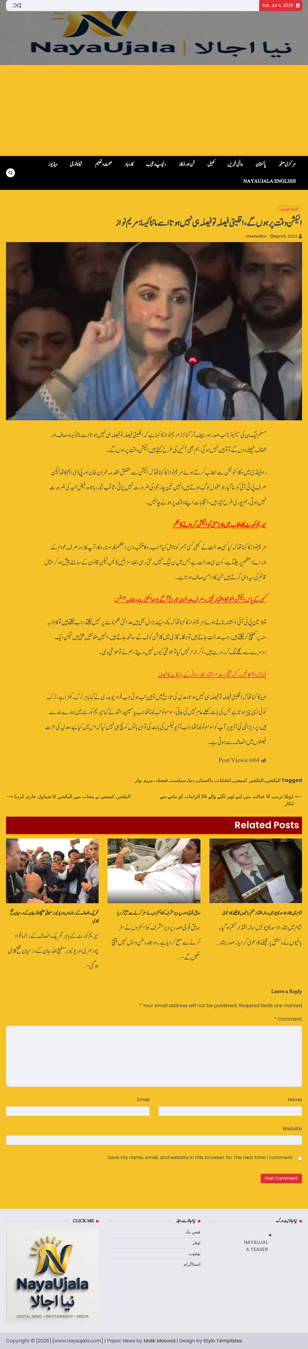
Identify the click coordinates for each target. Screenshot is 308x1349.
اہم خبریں (289, 208)
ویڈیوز (52, 164)
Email (143, 1099)
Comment (288, 1019)
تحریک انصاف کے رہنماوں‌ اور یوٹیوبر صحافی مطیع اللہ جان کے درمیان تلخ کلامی (54, 917)
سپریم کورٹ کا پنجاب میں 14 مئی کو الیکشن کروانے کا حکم (219, 525)
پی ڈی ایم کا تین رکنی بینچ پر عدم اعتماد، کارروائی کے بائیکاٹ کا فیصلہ (212, 675)
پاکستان (261, 164)
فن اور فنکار (187, 164)
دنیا (191, 780)
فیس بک (192, 1232)
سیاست (178, 780)
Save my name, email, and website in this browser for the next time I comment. (200, 1157)
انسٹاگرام (192, 1264)
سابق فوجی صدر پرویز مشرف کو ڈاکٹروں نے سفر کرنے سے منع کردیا (158, 913)
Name (295, 1099)
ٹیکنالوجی (76, 164)
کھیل (211, 164)
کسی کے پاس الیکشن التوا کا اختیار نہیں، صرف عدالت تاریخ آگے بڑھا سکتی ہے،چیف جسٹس (190, 600)
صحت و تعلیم (103, 164)
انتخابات (223, 780)
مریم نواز (144, 780)
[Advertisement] (154, 110)
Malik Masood (159, 1340)
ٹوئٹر (196, 1243)
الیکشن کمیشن (248, 780)
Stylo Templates (222, 1340)
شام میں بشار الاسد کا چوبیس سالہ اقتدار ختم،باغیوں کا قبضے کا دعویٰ (262, 913)
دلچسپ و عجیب (156, 164)
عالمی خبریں (235, 164)
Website (292, 1128)
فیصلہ (161, 780)
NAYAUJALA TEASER (256, 1246)
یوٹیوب (194, 1253)
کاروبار (129, 164)
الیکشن (273, 780)
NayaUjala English (269, 181)
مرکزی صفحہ (287, 164)
